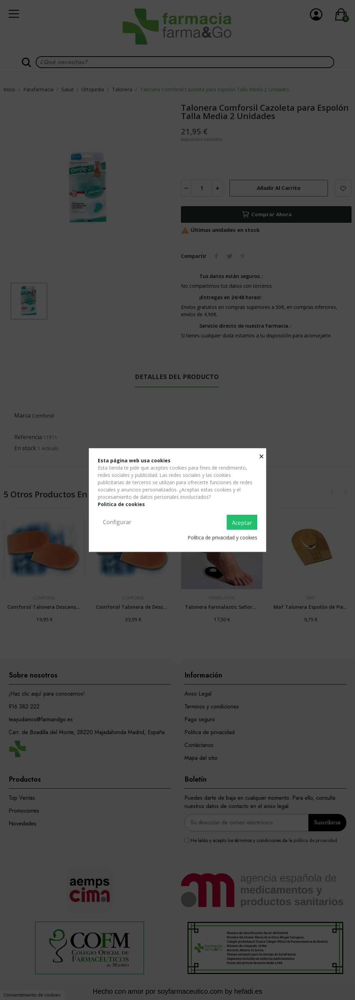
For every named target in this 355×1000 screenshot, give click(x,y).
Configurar (117, 522)
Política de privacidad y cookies (222, 537)
